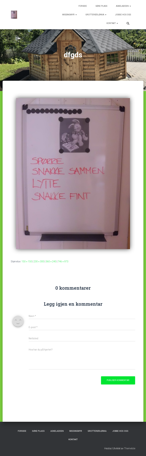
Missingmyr (69, 14)
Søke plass (101, 6)
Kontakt (112, 23)
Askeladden (123, 6)
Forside (83, 6)
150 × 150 (26, 261)
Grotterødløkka (95, 14)
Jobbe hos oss (123, 14)
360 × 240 (51, 261)
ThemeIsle (129, 448)
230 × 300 (39, 261)
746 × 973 (63, 261)
